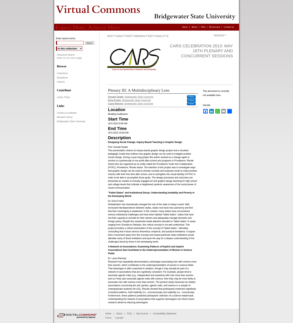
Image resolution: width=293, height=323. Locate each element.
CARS (128, 36)
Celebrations (139, 36)
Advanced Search (66, 55)
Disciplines (62, 77)
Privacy (108, 318)
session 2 (159, 36)
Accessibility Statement (164, 313)
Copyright (119, 318)
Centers (119, 36)
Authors (61, 82)
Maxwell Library (65, 117)
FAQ (129, 313)
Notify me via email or (69, 58)
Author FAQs (63, 97)
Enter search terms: (66, 38)
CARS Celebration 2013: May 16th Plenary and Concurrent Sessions (201, 51)
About (119, 313)
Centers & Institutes (67, 113)
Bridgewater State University (71, 121)
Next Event (219, 35)
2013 (150, 36)
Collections (62, 73)
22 (167, 36)
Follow (191, 97)
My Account (142, 313)
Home (110, 36)
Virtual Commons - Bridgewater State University (146, 12)
